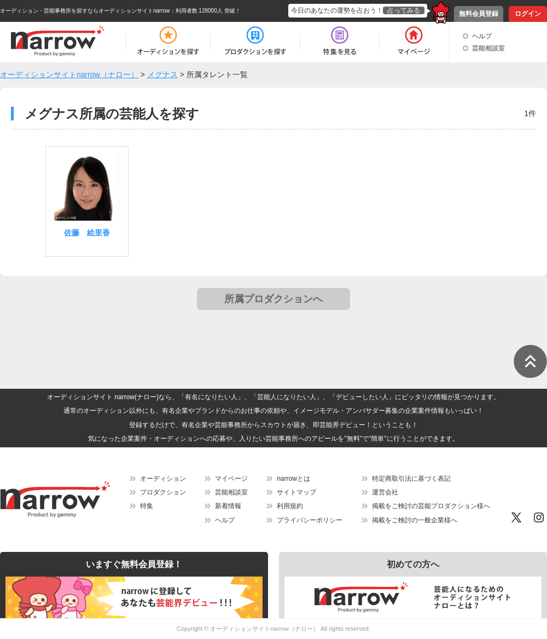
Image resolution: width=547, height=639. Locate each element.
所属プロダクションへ (273, 298)
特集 (146, 506)
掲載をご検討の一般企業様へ (414, 520)
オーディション (163, 478)
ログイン (528, 14)
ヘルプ (482, 36)
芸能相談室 (488, 48)
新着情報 (228, 506)
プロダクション (163, 492)
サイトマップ (296, 492)
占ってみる (403, 10)
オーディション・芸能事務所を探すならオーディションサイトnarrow (85, 11)
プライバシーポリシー (309, 520)
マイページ (231, 478)
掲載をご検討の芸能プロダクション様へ (431, 506)
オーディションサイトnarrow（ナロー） (264, 628)
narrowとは (293, 478)
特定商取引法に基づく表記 (411, 478)
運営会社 (385, 492)
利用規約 (290, 506)
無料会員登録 (478, 14)
